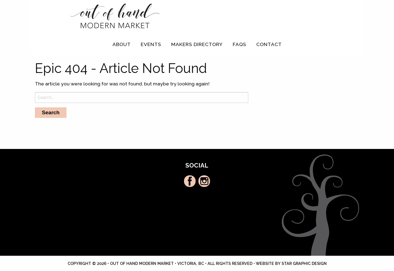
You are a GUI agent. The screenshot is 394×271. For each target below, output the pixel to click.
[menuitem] (122, 44)
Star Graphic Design (304, 263)
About (121, 44)
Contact (269, 44)
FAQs (239, 44)
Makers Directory (197, 44)
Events (151, 44)
